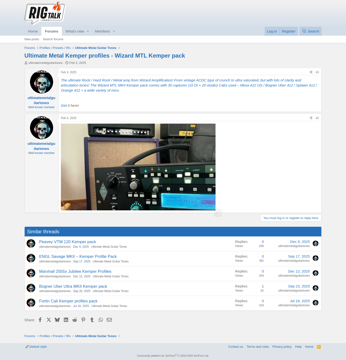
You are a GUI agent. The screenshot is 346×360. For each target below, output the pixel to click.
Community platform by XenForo (173, 355)
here (74, 105)
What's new (74, 31)
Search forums (53, 39)
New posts (31, 39)
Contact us (235, 346)
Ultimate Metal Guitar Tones (109, 246)
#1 (317, 72)
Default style (36, 346)
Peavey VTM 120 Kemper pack (67, 242)
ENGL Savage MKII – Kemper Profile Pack (78, 256)
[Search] (311, 31)
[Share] (311, 72)
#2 (317, 118)
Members (102, 31)
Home (33, 31)
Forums (51, 31)
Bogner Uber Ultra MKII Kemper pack (73, 286)
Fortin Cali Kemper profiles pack (68, 301)
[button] (88, 31)
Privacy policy (282, 346)
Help (298, 346)
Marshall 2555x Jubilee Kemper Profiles (75, 271)
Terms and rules (258, 346)
